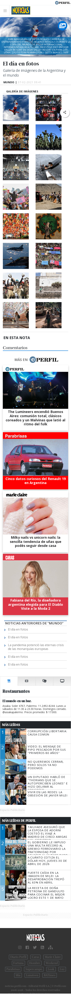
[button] (64, 112)
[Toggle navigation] (6, 10)
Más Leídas (11, 725)
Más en (36, 359)
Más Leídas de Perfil (19, 820)
